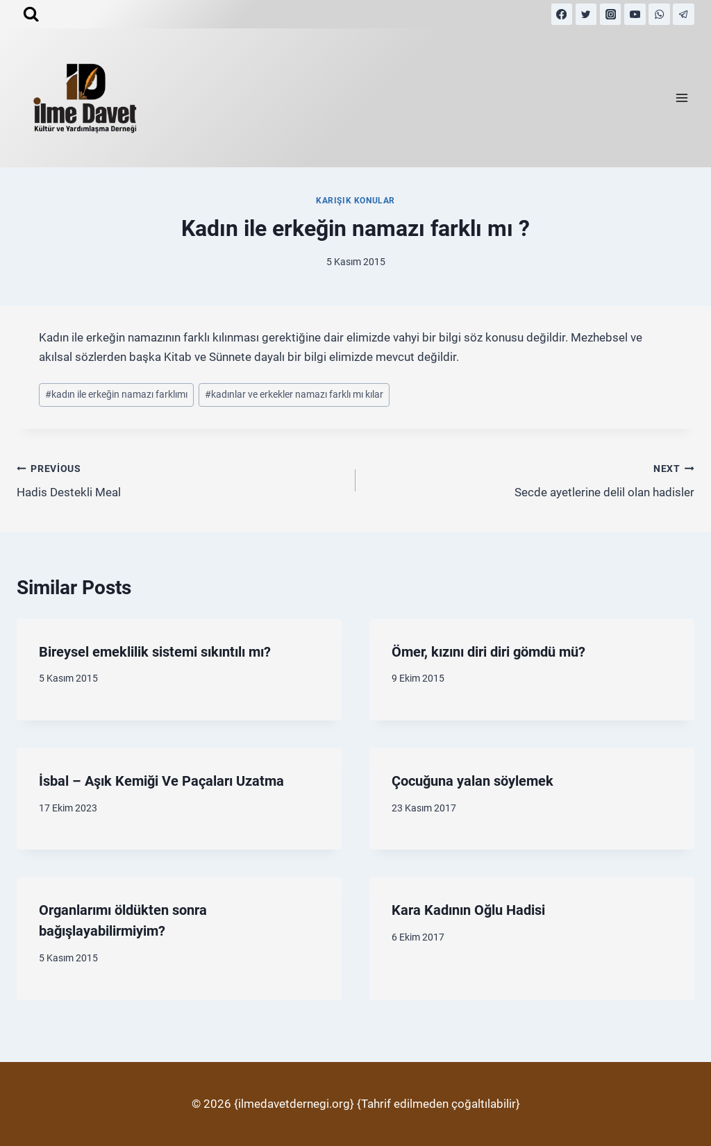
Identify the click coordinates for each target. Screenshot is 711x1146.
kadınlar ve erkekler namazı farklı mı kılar (294, 394)
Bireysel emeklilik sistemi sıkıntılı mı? (155, 651)
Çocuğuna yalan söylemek (472, 781)
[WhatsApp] (659, 14)
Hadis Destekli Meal (180, 479)
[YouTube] (635, 14)
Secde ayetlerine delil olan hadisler (530, 479)
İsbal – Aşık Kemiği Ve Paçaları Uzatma (161, 781)
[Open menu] (681, 98)
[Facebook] (562, 14)
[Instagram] (610, 14)
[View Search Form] (31, 14)
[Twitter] (586, 14)
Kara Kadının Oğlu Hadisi (468, 910)
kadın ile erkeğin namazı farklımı (116, 394)
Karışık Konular (355, 200)
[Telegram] (683, 14)
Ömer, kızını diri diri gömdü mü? (488, 651)
